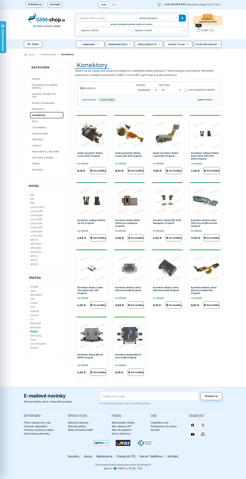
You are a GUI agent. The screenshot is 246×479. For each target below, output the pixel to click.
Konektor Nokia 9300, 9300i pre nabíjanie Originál (127, 223)
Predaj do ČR (126, 456)
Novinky (73, 456)
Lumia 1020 (37, 207)
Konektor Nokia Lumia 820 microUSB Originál (128, 288)
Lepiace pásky (40, 133)
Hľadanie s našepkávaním (208, 20)
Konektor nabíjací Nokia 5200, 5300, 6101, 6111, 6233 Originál (205, 155)
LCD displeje (39, 127)
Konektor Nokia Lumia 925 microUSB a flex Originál (204, 290)
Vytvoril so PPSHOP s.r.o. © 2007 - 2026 (123, 467)
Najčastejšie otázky (123, 422)
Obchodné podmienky (37, 433)
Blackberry (36, 294)
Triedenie (140, 85)
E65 (32, 202)
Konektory (38, 115)
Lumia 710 (36, 223)
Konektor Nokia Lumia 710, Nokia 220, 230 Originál (90, 290)
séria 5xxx (35, 243)
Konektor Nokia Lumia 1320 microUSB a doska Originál (204, 223)
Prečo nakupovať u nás (37, 422)
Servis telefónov (121, 433)
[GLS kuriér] (123, 442)
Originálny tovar (160, 422)
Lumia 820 (36, 227)
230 (32, 194)
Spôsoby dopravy (78, 422)
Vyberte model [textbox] (143, 30)
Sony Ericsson (38, 343)
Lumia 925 (36, 235)
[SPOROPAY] (101, 442)
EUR (103, 4)
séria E (34, 260)
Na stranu (164, 85)
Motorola (35, 327)
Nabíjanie (89, 44)
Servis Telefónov (151, 456)
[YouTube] (192, 434)
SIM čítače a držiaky (43, 157)
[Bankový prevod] (145, 442)
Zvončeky (37, 169)
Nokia (34, 331)
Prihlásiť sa (35, 4)
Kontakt (55, 4)
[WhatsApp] (203, 434)
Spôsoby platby (77, 425)
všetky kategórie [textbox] (148, 18)
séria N (34, 264)
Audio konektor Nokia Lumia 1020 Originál (89, 154)
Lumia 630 (36, 215)
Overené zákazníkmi (35, 425)
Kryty (35, 121)
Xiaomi (34, 347)
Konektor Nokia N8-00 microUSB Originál (128, 355)
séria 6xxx (35, 247)
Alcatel (34, 286)
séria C (34, 255)
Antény (36, 78)
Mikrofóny (37, 139)
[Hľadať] (182, 18)
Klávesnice (38, 108)
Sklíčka (36, 163)
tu (150, 464)
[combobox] (158, 18)
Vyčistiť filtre (205, 99)
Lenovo (34, 315)
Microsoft (35, 323)
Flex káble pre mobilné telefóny (44, 86)
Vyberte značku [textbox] (90, 30)
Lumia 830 (36, 231)
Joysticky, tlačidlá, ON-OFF (44, 95)
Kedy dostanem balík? (81, 429)
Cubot (33, 302)
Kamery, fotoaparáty (43, 103)
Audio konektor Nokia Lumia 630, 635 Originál (128, 154)
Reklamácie (104, 456)
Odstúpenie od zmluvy (164, 425)
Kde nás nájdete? (122, 429)
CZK (114, 4)
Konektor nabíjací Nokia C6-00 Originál (91, 221)
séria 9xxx (35, 251)
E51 (32, 198)
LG (31, 319)
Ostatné (36, 145)
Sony (33, 339)
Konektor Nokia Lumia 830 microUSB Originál (166, 288)
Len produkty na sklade (200, 89)
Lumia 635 (36, 219)
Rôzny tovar (176, 44)
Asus (33, 290)
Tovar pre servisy (206, 44)
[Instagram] (203, 424)
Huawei (34, 311)
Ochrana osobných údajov (39, 429)
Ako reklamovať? (121, 425)
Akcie (88, 456)
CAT (32, 298)
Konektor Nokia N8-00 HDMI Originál (90, 355)
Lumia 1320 (36, 211)
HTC (32, 307)
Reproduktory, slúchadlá (45, 151)
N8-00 (34, 239)
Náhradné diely (118, 44)
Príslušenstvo (147, 44)
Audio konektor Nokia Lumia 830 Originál (165, 154)
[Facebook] (192, 424)
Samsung (35, 335)
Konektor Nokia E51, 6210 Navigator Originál (167, 221)
